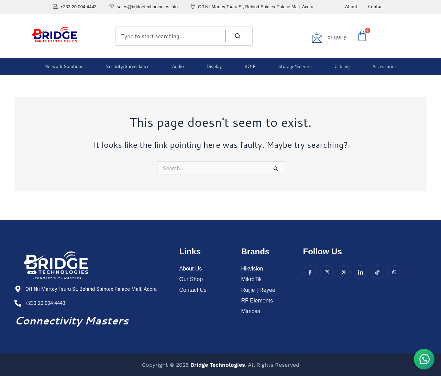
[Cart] (362, 36)
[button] (424, 359)
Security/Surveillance (132, 66)
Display (217, 66)
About (351, 6)
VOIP (252, 66)
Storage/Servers (296, 66)
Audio (182, 66)
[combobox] (184, 36)
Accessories (381, 66)
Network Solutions (69, 66)
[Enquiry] (316, 37)
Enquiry (336, 36)
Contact (376, 6)
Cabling (342, 66)
